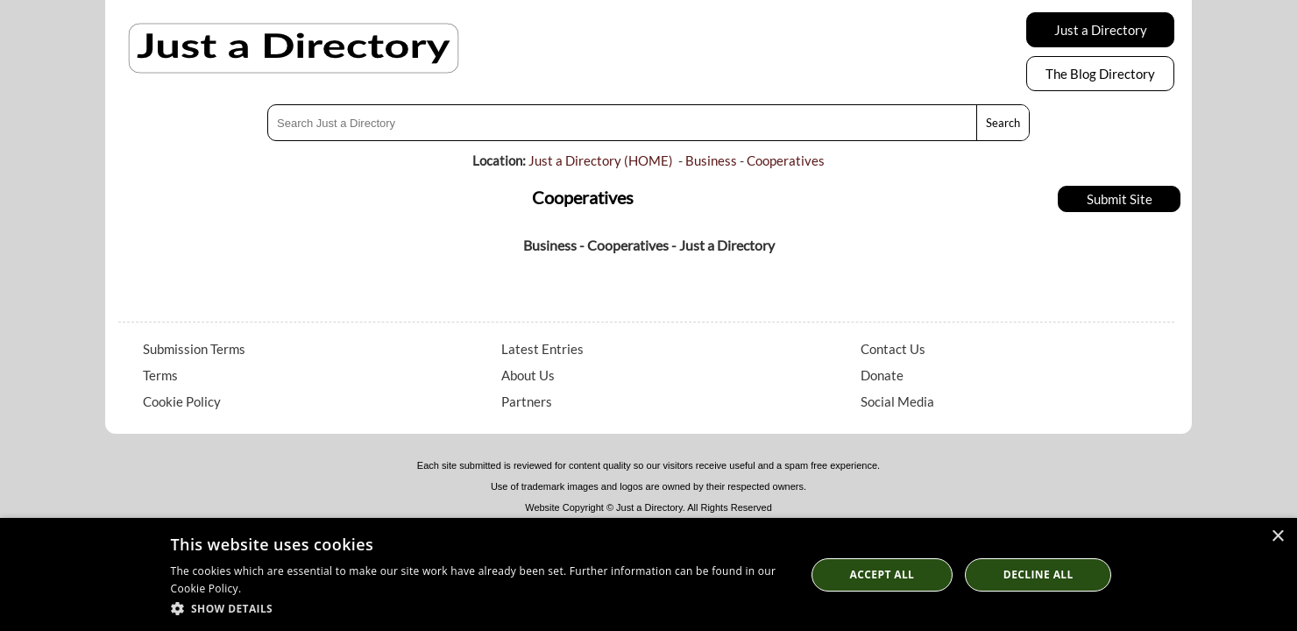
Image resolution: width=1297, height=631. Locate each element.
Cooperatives (786, 160)
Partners (526, 401)
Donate (882, 375)
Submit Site (1119, 199)
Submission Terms (194, 349)
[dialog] (648, 574)
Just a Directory (1100, 30)
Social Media (897, 401)
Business (711, 160)
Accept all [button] (882, 574)
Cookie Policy (182, 401)
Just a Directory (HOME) (600, 160)
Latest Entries (542, 349)
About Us (528, 375)
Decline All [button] (1038, 574)
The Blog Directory (1100, 74)
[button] (479, 608)
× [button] (1277, 536)
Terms (160, 375)
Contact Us (893, 349)
